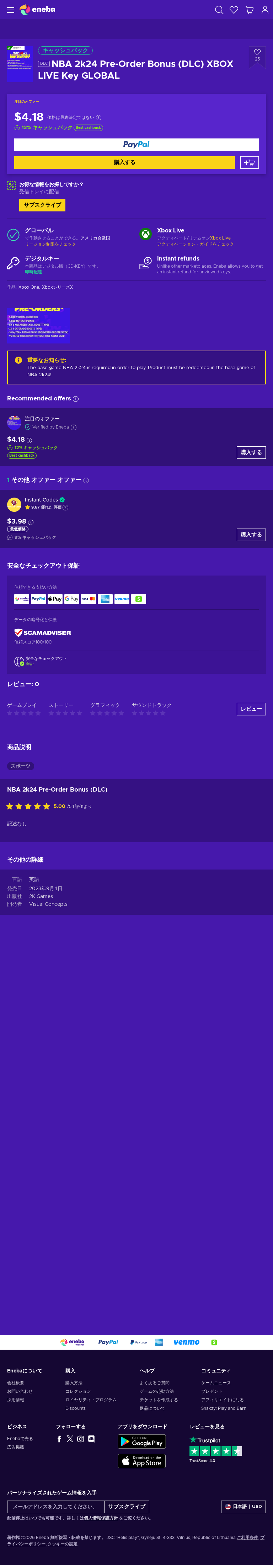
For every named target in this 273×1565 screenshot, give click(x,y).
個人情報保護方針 (101, 1518)
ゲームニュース (216, 1383)
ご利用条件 (247, 1537)
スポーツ (21, 766)
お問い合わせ (20, 1391)
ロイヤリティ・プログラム (91, 1400)
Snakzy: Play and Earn (223, 1408)
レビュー (251, 709)
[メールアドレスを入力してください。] (56, 1507)
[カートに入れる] (249, 162)
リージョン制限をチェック (50, 244)
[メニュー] (10, 10)
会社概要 (15, 1383)
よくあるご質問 (155, 1383)
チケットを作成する (159, 1400)
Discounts (75, 1408)
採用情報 (15, 1400)
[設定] (243, 1507)
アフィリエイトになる (222, 1400)
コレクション (78, 1391)
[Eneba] (37, 9)
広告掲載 (15, 1447)
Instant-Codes (41, 500)
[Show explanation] (65, 507)
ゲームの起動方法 (157, 1391)
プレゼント (212, 1391)
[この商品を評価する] (30, 807)
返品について (152, 1408)
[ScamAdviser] (42, 632)
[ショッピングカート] (249, 10)
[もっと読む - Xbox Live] (145, 235)
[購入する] (136, 144)
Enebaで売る (20, 1439)
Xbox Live (220, 238)
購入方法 (73, 1383)
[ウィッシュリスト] (234, 10)
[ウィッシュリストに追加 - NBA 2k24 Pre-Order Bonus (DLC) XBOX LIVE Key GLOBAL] (257, 57)
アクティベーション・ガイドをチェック (195, 244)
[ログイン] (265, 10)
